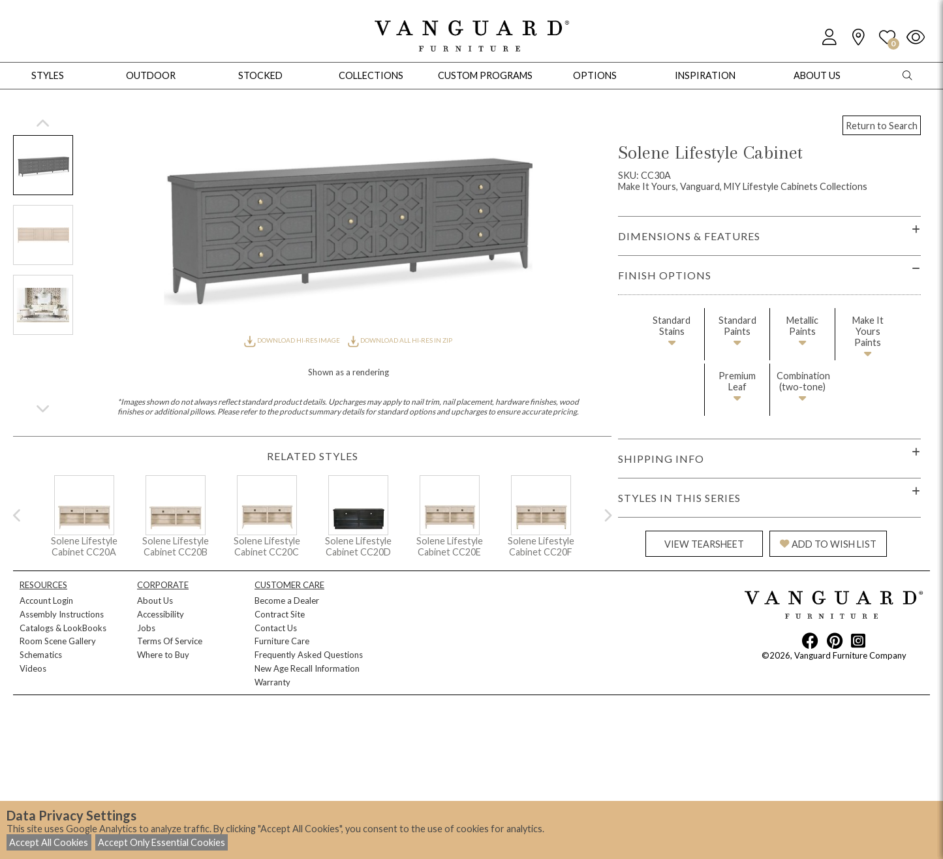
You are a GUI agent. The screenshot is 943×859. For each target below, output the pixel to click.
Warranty (272, 682)
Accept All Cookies (48, 842)
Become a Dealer (287, 600)
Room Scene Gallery (58, 641)
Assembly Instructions (62, 614)
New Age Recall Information (307, 668)
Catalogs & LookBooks (63, 628)
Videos (33, 668)
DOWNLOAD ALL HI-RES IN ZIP (400, 340)
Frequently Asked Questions (309, 654)
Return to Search (882, 125)
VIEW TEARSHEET (704, 544)
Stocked (260, 75)
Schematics (41, 654)
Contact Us (276, 628)
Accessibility (160, 614)
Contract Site (280, 614)
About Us (155, 600)
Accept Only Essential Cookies (161, 842)
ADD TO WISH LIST (828, 544)
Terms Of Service (169, 641)
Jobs (146, 628)
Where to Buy (163, 654)
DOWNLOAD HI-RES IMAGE (292, 340)
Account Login (46, 600)
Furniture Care (282, 641)
